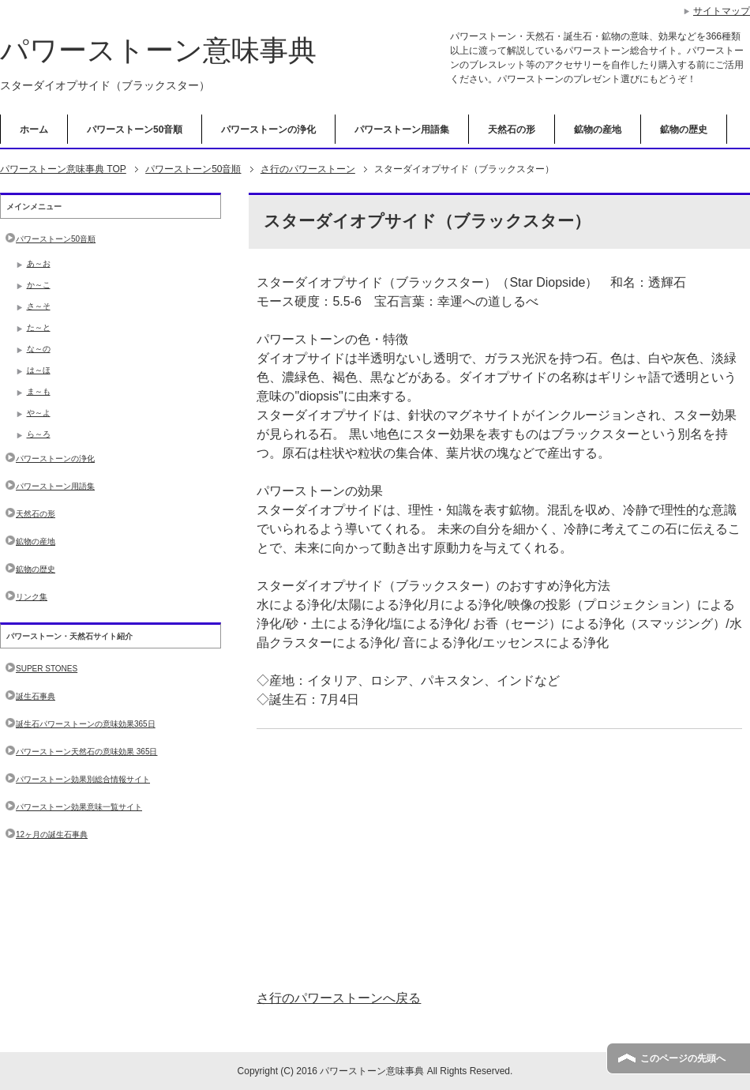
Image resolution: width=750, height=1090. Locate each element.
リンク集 (31, 596)
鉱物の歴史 (683, 129)
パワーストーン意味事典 (158, 50)
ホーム (34, 129)
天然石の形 (511, 129)
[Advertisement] (499, 859)
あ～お (39, 263)
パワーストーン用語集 (401, 129)
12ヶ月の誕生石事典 (52, 834)
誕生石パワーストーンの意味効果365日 (86, 724)
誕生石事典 (35, 696)
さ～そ (39, 306)
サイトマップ (721, 11)
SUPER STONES (46, 668)
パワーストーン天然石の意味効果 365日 (86, 751)
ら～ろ (39, 434)
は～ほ (39, 370)
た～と (39, 327)
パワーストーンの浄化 (268, 129)
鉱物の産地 (597, 129)
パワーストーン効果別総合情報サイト (83, 779)
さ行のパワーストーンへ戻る (339, 998)
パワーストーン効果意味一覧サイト (79, 806)
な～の (39, 348)
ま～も (39, 391)
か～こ (39, 284)
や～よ (39, 412)
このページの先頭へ (683, 1058)
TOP (63, 169)
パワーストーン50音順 (134, 129)
